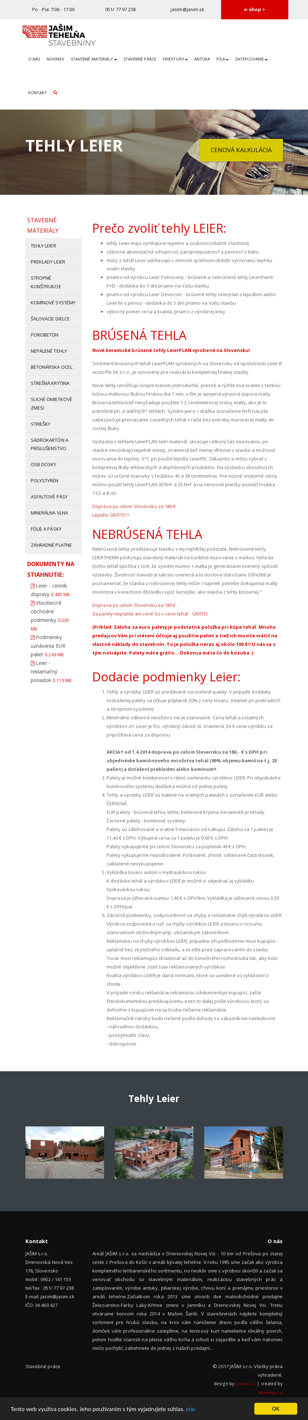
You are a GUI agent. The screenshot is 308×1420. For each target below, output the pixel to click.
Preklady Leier (48, 262)
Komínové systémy (53, 302)
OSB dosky (44, 464)
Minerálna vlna (49, 512)
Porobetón (45, 335)
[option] (64, 1152)
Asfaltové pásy (49, 496)
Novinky (55, 59)
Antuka (202, 59)
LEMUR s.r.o (245, 1384)
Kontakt (37, 92)
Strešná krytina (50, 383)
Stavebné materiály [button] (94, 59)
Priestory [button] (175, 59)
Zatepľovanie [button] (251, 59)
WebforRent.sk (270, 1392)
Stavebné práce (139, 59)
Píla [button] (222, 59)
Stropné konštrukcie (46, 282)
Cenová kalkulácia (241, 150)
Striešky (41, 424)
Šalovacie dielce (50, 318)
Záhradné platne (51, 545)
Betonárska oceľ (52, 367)
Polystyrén (45, 480)
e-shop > (254, 9)
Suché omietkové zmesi (52, 403)
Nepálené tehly (49, 351)
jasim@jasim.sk (187, 9)
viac (191, 1409)
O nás (34, 59)
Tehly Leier (43, 245)
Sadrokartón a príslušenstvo (49, 444)
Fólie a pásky (46, 529)
